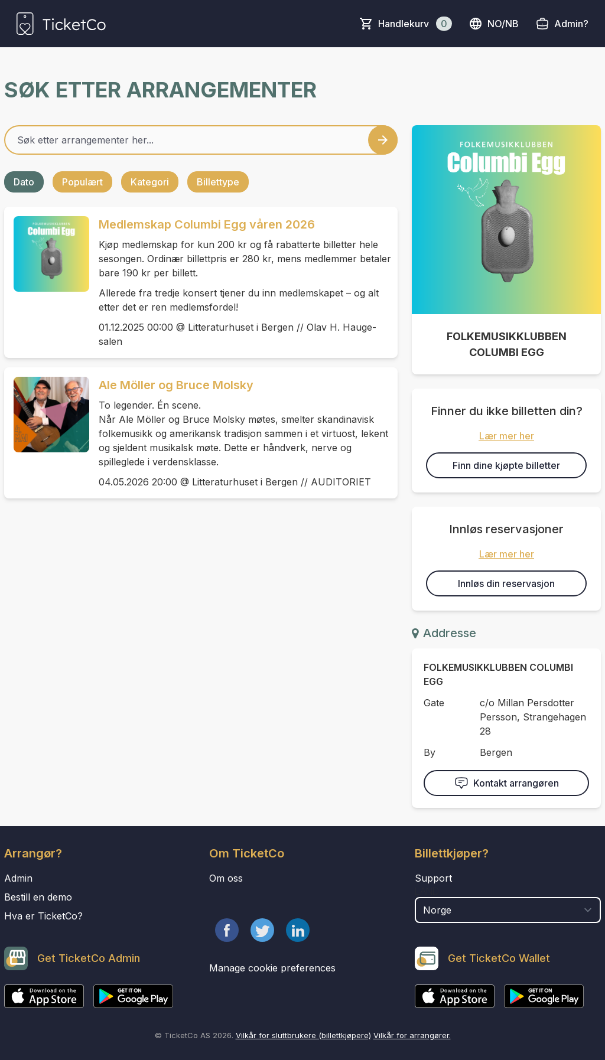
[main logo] (61, 23)
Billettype (218, 182)
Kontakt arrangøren (506, 783)
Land (427, 891)
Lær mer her (506, 436)
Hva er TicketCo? (43, 916)
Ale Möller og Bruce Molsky (176, 385)
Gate (434, 703)
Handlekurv (415, 24)
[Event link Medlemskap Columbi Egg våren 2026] (46, 254)
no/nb (494, 24)
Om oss (226, 878)
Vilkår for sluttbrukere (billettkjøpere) (303, 1035)
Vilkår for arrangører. (412, 1035)
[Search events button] (383, 140)
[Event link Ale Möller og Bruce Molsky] (46, 414)
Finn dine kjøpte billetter (506, 465)
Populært (82, 182)
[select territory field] (508, 910)
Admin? (571, 24)
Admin (18, 878)
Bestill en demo (38, 897)
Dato (24, 182)
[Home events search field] (201, 140)
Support (433, 878)
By (429, 752)
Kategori (150, 182)
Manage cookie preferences (272, 968)
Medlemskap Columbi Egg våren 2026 (207, 224)
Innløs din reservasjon (506, 583)
